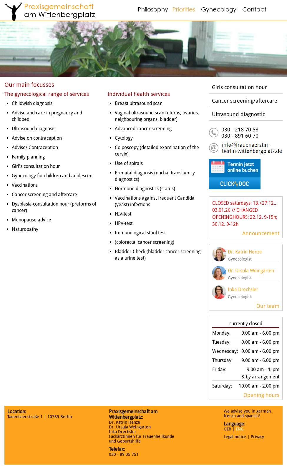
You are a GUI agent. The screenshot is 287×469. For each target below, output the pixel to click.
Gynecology (218, 9)
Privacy (257, 436)
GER (227, 429)
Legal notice (235, 436)
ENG (240, 429)
